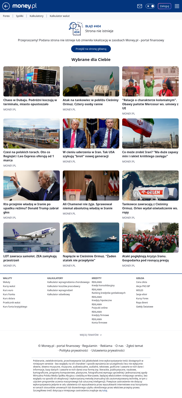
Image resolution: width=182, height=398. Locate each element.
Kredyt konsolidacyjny (103, 285)
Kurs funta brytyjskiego (15, 306)
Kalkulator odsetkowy (58, 294)
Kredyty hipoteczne (102, 300)
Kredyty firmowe (100, 315)
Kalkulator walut (60, 16)
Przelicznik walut (11, 302)
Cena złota (141, 282)
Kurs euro (8, 290)
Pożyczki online (100, 307)
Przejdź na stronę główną (91, 49)
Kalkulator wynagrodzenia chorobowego (68, 282)
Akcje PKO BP (143, 286)
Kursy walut (9, 286)
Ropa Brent (142, 302)
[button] (177, 6)
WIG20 (139, 290)
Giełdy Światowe (144, 306)
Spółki (19, 16)
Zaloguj (164, 6)
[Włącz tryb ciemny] (150, 6)
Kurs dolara (9, 298)
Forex (6, 16)
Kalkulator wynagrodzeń (60, 290)
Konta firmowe (99, 322)
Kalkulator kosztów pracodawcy (63, 286)
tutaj (104, 390)
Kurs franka (9, 294)
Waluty (6, 282)
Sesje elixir (141, 294)
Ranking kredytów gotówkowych (109, 292)
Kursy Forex (142, 298)
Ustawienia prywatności (107, 350)
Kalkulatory (36, 16)
